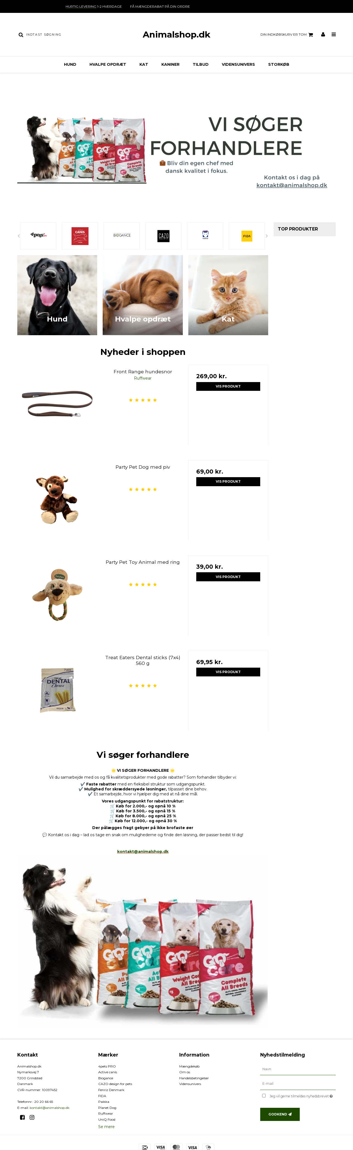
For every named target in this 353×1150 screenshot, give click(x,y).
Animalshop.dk (176, 34)
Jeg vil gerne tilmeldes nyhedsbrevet (303, 1095)
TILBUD (201, 64)
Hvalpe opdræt (107, 64)
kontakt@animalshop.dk (143, 851)
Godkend (277, 1114)
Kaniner (170, 64)
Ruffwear (105, 1113)
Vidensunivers (238, 64)
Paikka (103, 1102)
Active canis (107, 1072)
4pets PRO (107, 1066)
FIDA (102, 1096)
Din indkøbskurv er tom (287, 34)
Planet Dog (107, 1108)
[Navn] (298, 1068)
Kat (143, 64)
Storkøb (278, 64)
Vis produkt (228, 386)
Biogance (105, 1078)
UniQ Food (106, 1119)
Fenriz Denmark (111, 1090)
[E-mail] (298, 1083)
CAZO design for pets (115, 1084)
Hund (70, 64)
